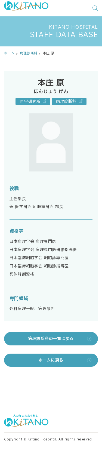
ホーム (9, 53)
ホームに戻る (51, 360)
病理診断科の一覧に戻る (51, 338)
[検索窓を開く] (95, 8)
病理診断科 (29, 53)
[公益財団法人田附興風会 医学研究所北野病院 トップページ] (26, 8)
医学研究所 (30, 101)
